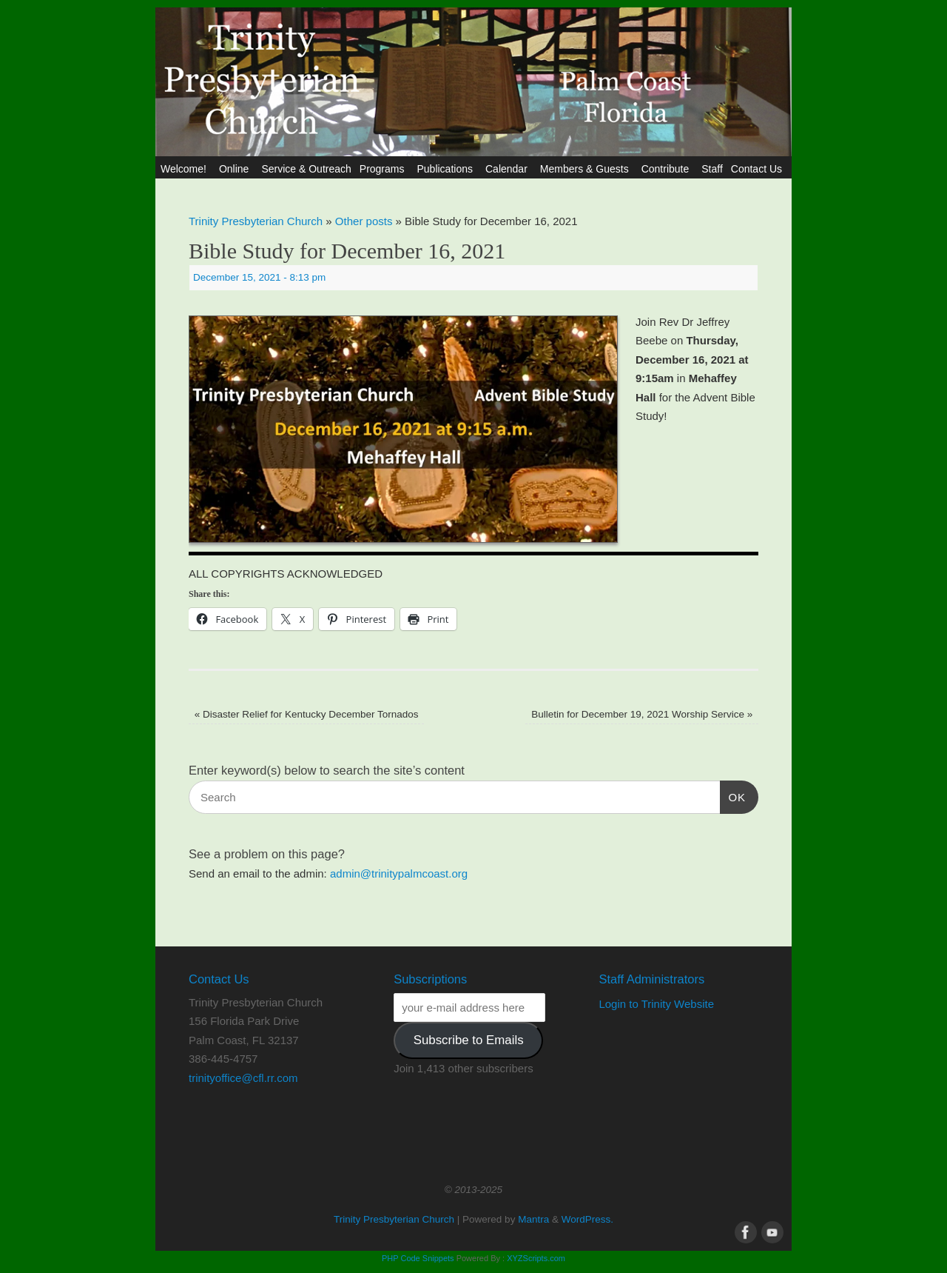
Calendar (508, 169)
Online (236, 169)
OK (733, 795)
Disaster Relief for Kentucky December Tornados (307, 714)
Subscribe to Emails (469, 1040)
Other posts (364, 221)
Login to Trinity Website (656, 1004)
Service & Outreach (306, 169)
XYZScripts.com (536, 1258)
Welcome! (186, 169)
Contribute (667, 169)
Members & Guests (586, 169)
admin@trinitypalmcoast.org (399, 873)
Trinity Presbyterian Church (256, 221)
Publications (447, 169)
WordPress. (587, 1219)
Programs (384, 169)
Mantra (533, 1219)
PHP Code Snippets (418, 1258)
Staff (712, 169)
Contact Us (758, 169)
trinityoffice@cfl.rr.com (243, 1078)
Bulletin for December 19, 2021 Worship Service (641, 714)
